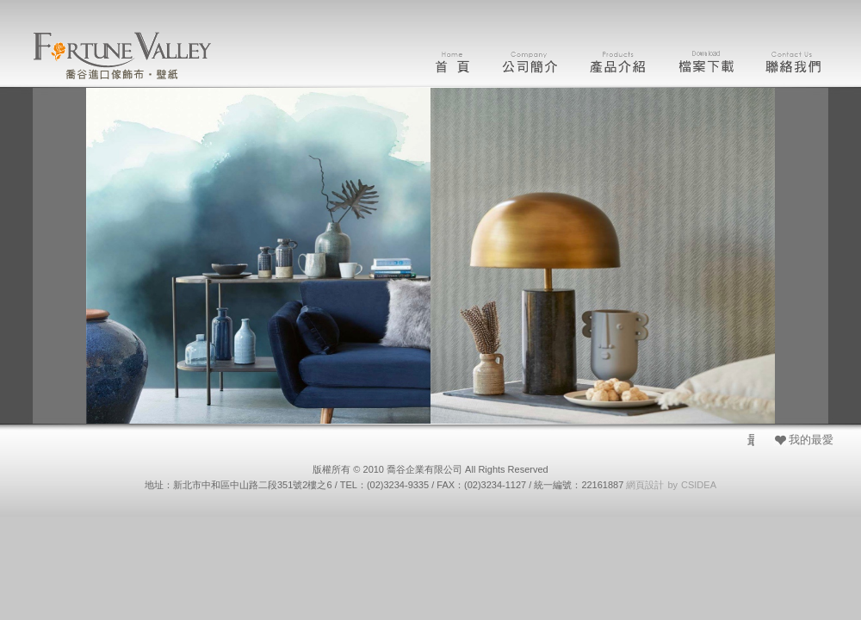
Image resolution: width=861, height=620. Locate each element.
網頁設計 (645, 485)
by (672, 485)
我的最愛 (811, 439)
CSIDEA (698, 485)
